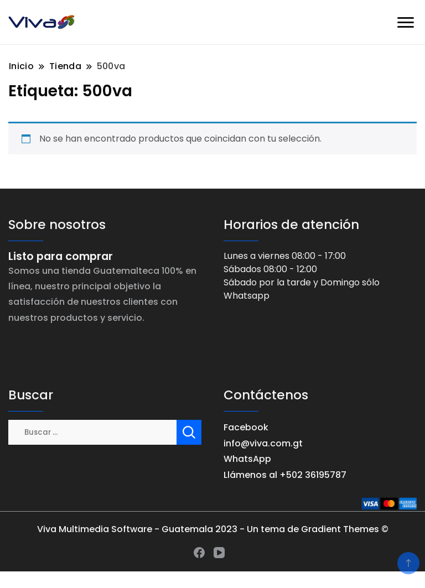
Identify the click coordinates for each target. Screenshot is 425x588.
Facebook (246, 427)
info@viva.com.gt (263, 443)
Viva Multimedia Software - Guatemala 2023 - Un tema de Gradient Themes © (212, 529)
